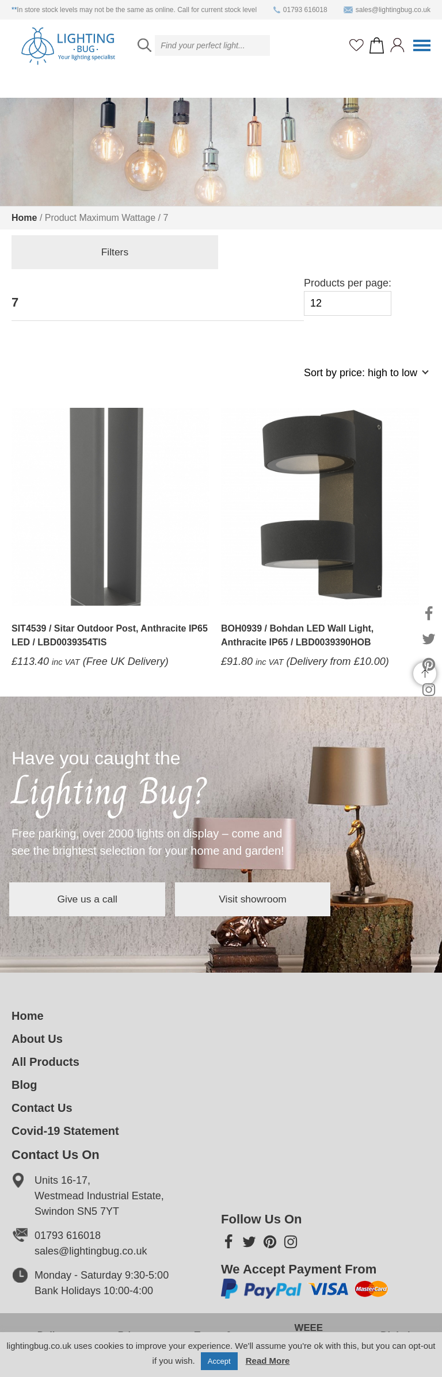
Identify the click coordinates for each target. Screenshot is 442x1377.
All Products (45, 1061)
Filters (69, 253)
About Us (37, 1038)
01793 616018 (300, 10)
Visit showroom (284, 899)
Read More (268, 1360)
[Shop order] (361, 379)
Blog (24, 1084)
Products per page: (347, 296)
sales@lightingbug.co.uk (387, 10)
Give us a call (98, 899)
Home (24, 218)
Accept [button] (219, 1361)
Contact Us (42, 1107)
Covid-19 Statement (65, 1130)
